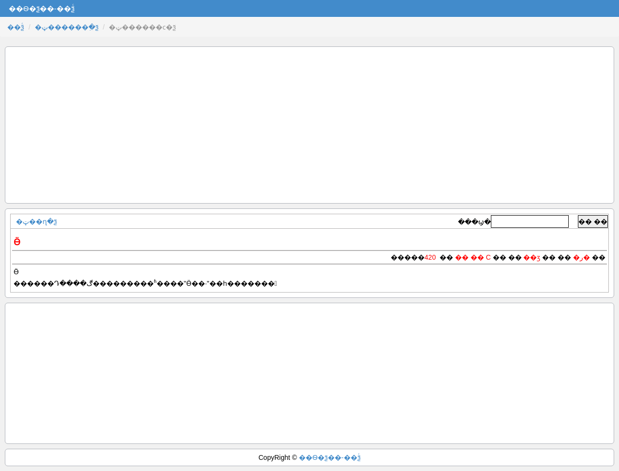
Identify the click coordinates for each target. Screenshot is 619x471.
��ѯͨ (15, 27)
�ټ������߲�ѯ (67, 27)
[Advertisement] (309, 125)
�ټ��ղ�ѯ (36, 221)
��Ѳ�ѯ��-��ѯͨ (330, 457)
